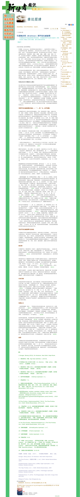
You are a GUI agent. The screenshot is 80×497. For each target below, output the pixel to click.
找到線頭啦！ (65, 59)
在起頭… (64, 28)
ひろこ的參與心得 (67, 84)
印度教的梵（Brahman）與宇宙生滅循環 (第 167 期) (32, 482)
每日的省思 (65, 74)
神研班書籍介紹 (66, 82)
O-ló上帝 (64, 70)
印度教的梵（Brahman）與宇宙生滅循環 (67, 53)
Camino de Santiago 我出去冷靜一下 (67, 62)
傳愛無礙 (64, 86)
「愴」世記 (65, 57)
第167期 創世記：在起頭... (31, 26)
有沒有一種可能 (66, 76)
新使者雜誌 (20, 26)
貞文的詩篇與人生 (67, 72)
